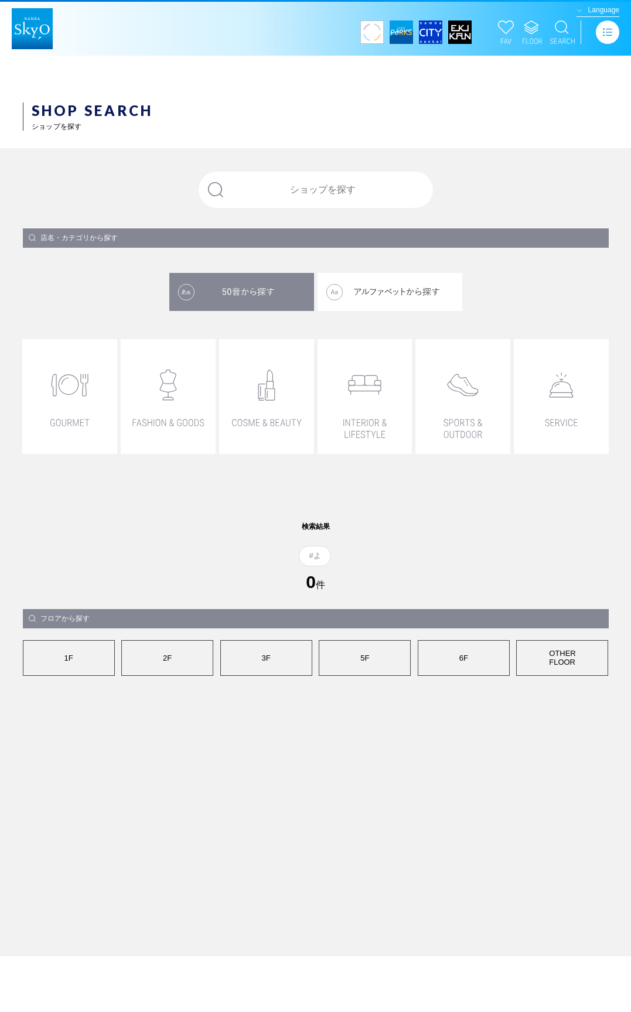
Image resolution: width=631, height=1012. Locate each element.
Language (603, 10)
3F (266, 658)
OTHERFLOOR (562, 658)
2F (167, 658)
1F (68, 658)
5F (364, 658)
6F (463, 658)
